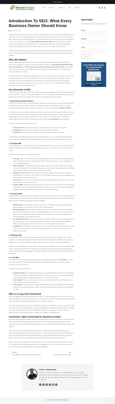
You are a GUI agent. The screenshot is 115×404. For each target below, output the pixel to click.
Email (83, 47)
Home (43, 7)
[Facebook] (99, 8)
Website (84, 39)
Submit (86, 57)
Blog (67, 7)
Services (51, 7)
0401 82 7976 (57, 2)
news (72, 246)
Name (83, 30)
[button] (53, 7)
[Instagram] (102, 8)
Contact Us (76, 7)
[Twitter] (104, 8)
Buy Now (60, 7)
